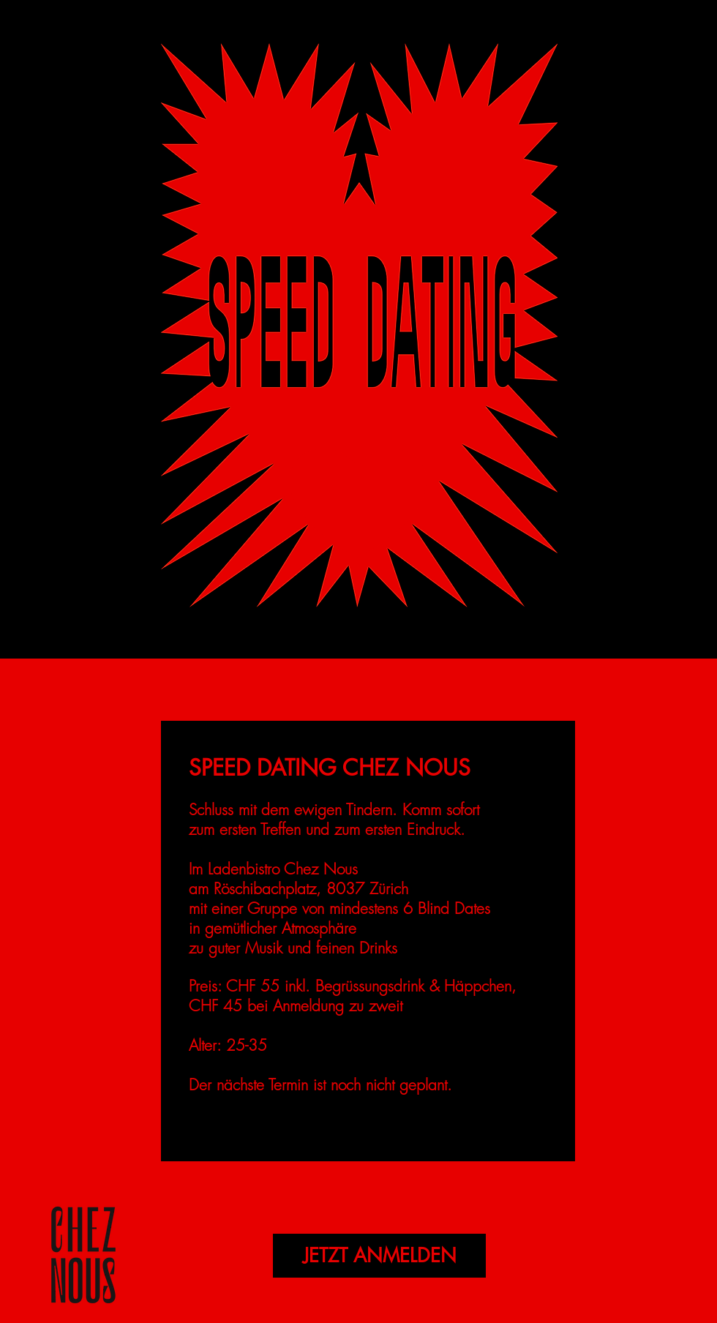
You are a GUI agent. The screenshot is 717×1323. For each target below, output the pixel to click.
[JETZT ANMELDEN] (379, 1256)
